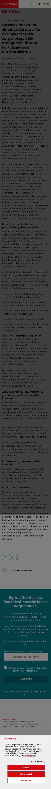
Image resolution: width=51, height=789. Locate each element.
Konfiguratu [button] (33, 780)
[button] (43, 762)
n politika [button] (29, 755)
